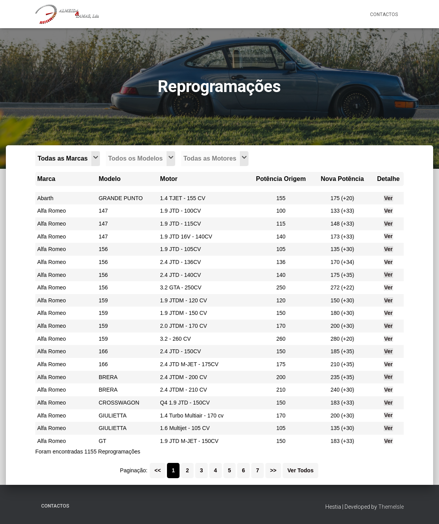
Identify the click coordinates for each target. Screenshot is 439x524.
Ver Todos (300, 470)
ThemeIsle (391, 507)
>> (273, 470)
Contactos (384, 14)
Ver (388, 198)
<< (157, 470)
